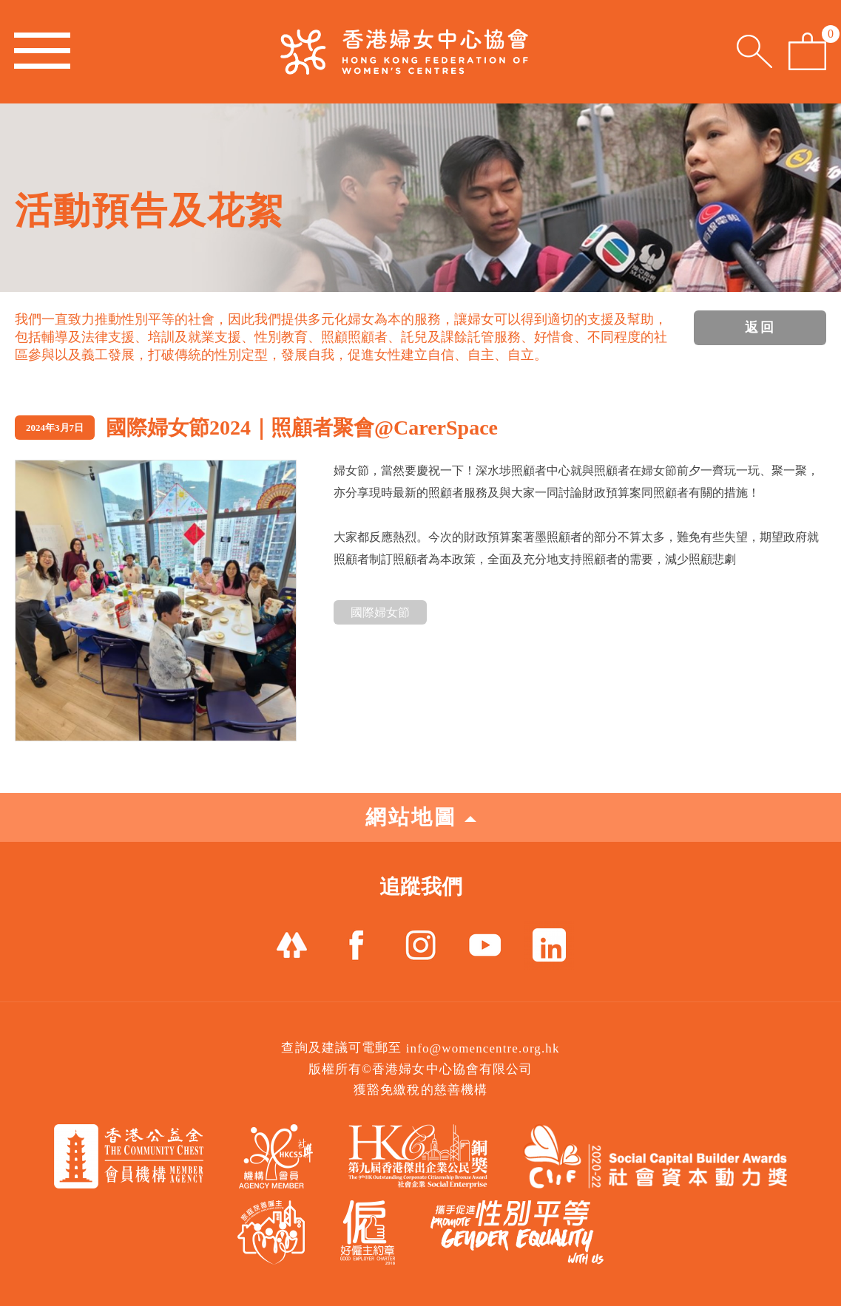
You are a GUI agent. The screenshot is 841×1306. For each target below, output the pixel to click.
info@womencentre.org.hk (483, 1048)
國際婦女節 (380, 612)
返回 (760, 327)
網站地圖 (420, 817)
